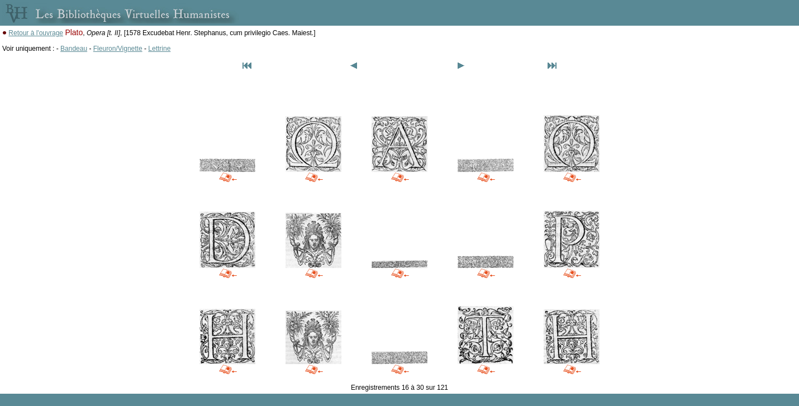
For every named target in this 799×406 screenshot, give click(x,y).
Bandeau (73, 48)
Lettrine (159, 48)
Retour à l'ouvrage (35, 33)
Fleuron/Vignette (117, 48)
